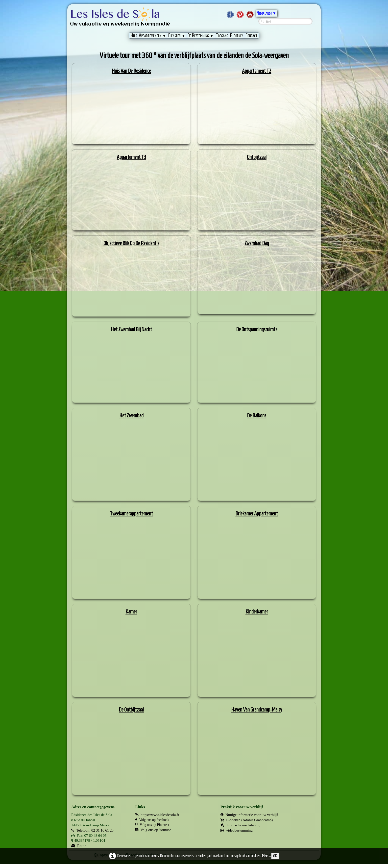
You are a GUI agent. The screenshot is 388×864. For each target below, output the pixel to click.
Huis (134, 35)
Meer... (266, 856)
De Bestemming (201, 35)
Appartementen (152, 35)
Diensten (177, 35)
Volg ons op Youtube (153, 830)
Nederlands (266, 13)
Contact (251, 35)
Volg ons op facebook (152, 820)
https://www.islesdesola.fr (157, 815)
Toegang (222, 35)
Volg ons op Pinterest (152, 825)
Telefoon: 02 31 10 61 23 (92, 830)
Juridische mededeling (240, 825)
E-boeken (236, 35)
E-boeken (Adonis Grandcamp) (246, 820)
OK (275, 856)
